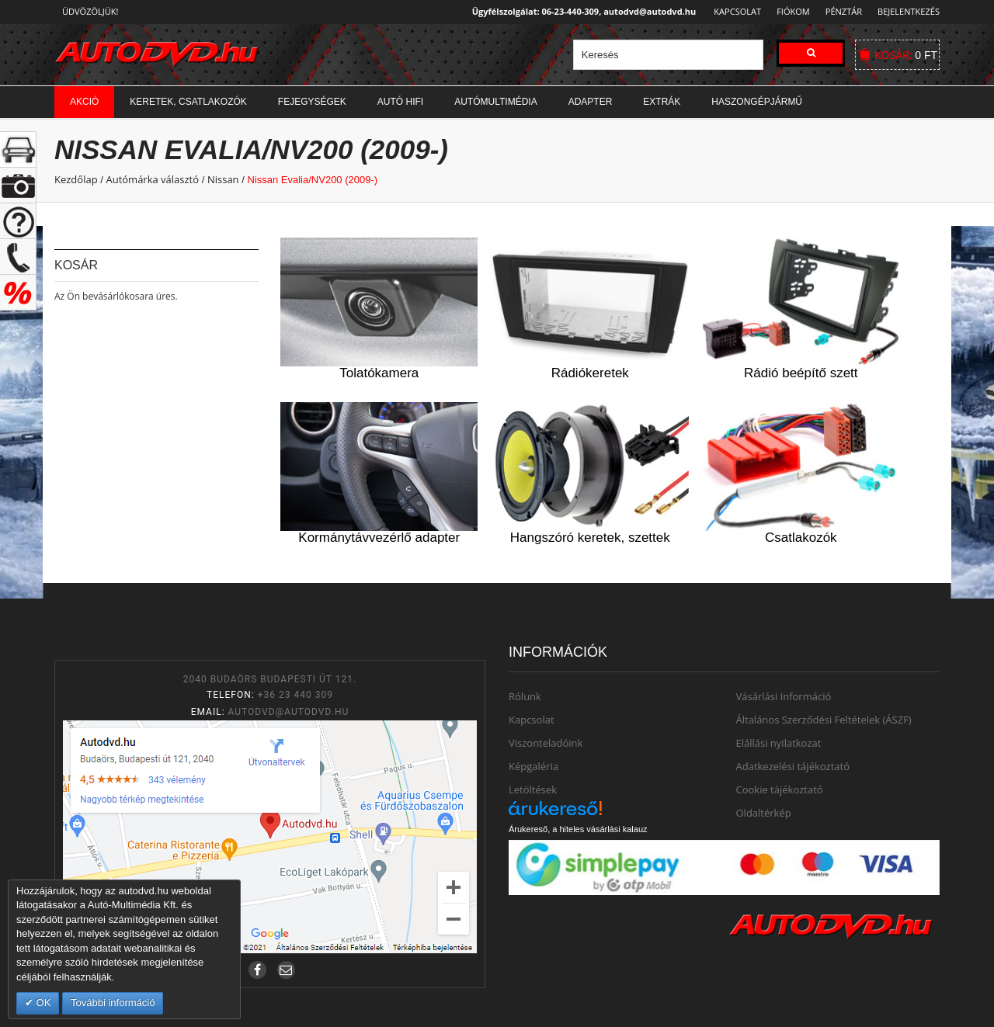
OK (41, 1002)
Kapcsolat (732, 11)
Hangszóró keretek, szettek (590, 537)
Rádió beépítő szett (800, 373)
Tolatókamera (379, 373)
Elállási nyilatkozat (779, 743)
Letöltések (533, 789)
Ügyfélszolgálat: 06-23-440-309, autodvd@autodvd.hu (579, 11)
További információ (113, 1002)
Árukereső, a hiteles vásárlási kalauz (578, 829)
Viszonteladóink (545, 743)
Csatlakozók (801, 537)
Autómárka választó (152, 179)
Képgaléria (533, 766)
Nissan (223, 179)
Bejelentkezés (909, 11)
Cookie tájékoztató (779, 789)
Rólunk (525, 696)
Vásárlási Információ (784, 696)
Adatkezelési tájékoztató (793, 766)
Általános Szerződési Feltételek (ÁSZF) (824, 720)
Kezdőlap (76, 179)
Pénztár (841, 11)
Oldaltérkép (763, 813)
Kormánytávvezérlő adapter (379, 537)
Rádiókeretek (590, 373)
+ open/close (18, 149)
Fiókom (788, 11)
